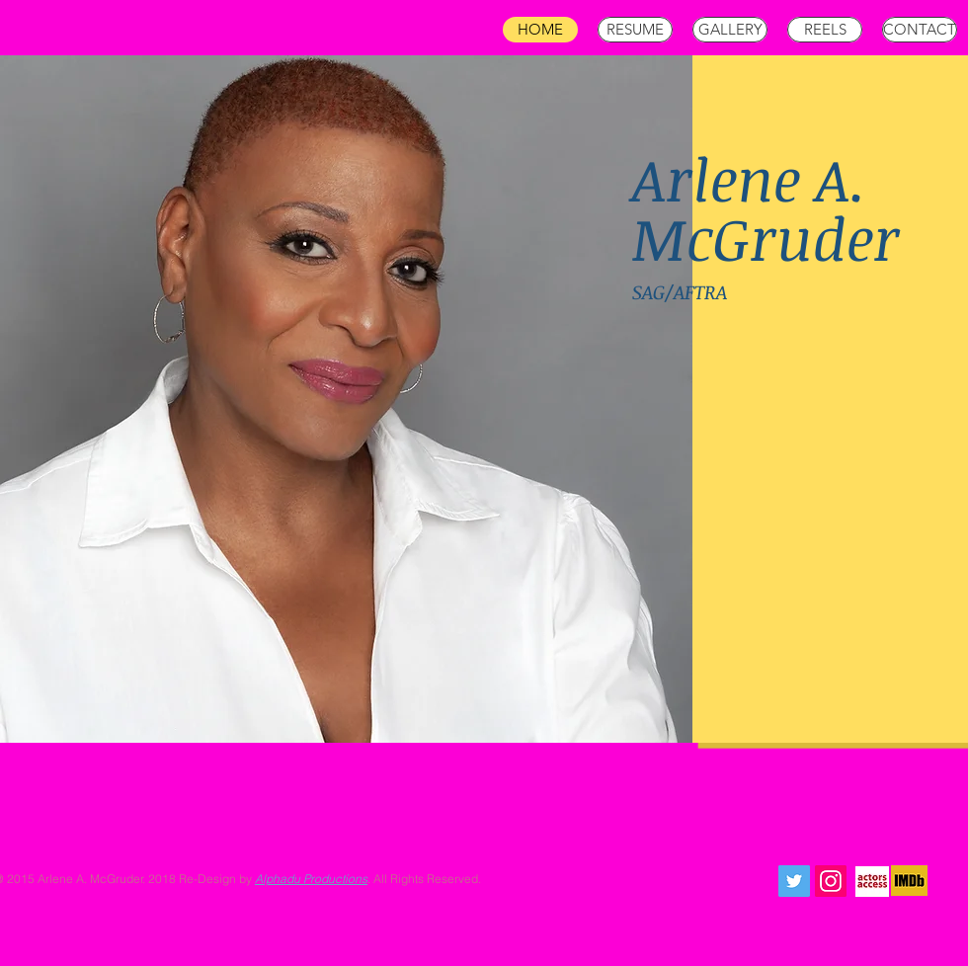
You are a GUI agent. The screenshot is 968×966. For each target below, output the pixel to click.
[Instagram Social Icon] (831, 881)
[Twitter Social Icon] (794, 881)
